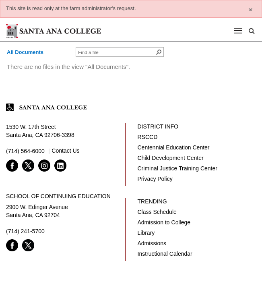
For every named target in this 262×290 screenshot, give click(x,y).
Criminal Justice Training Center (177, 168)
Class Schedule (157, 212)
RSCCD (148, 137)
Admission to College (164, 222)
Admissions (152, 243)
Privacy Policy (155, 179)
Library (146, 233)
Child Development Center (171, 158)
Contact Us (65, 150)
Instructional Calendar (165, 254)
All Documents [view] (25, 52)
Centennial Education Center (174, 147)
